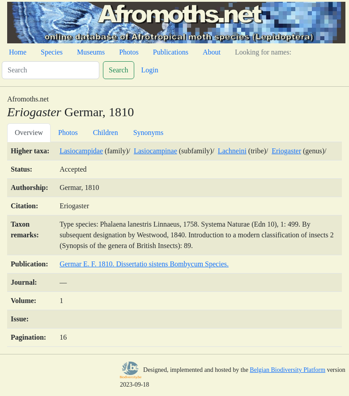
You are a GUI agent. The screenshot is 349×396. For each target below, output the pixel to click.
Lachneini (232, 151)
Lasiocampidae (81, 151)
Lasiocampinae (155, 151)
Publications (170, 52)
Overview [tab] (29, 132)
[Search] (50, 70)
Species (52, 52)
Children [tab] (105, 132)
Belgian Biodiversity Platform (287, 370)
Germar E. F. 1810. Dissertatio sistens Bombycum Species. (144, 264)
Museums (91, 52)
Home (17, 52)
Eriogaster (286, 151)
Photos (129, 52)
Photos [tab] (68, 132)
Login (149, 70)
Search (118, 70)
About (212, 52)
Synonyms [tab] (148, 132)
